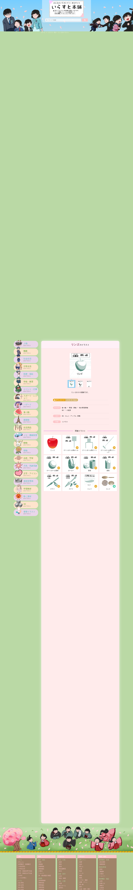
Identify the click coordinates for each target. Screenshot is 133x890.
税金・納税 (62, 878)
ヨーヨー (72, 463)
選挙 (60, 864)
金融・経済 (61, 874)
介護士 (41, 871)
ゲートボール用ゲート (89, 443)
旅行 (80, 886)
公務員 (40, 878)
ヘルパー (41, 873)
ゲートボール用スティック (108, 444)
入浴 (80, 869)
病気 (80, 878)
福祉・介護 (61, 881)
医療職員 (41, 866)
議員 (60, 862)
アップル (73, 416)
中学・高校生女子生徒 (25, 873)
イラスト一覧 (52, 32)
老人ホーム (62, 885)
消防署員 (41, 887)
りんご (67, 416)
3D (63, 410)
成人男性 (21, 883)
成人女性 (21, 885)
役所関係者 (42, 880)
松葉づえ (102, 883)
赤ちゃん (21, 862)
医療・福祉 (41, 860)
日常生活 (81, 856)
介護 (60, 883)
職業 (39, 856)
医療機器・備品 (104, 879)
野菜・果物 (72, 408)
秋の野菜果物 (83, 408)
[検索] (85, 20)
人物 (19, 856)
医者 (40, 862)
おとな (19, 880)
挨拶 (80, 862)
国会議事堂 (62, 869)
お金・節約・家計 (84, 889)
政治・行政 (61, 860)
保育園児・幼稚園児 (24, 864)
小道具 (68, 410)
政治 (60, 871)
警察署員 (41, 883)
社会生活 (61, 856)
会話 (80, 864)
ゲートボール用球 (53, 463)
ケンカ (81, 873)
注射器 (102, 888)
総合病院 (102, 862)
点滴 (101, 881)
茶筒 (90, 463)
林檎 (78, 416)
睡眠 (80, 875)
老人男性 (21, 887)
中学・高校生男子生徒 (25, 871)
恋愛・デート (83, 882)
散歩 (80, 871)
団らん (81, 866)
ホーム (43, 32)
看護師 (41, 864)
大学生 (20, 875)
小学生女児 (21, 869)
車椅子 (102, 885)
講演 (60, 866)
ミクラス (65, 422)
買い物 (81, 884)
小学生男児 (21, 866)
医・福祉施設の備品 (45, 875)
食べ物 (64, 408)
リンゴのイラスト (63, 32)
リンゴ (52, 443)
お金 (60, 876)
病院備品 (41, 869)
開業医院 (102, 864)
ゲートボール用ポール (71, 443)
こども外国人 (22, 878)
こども (19, 860)
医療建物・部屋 (104, 860)
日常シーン (82, 860)
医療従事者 (102, 867)
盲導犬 (61, 888)
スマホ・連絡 (83, 880)
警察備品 (41, 885)
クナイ (53, 482)
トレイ (90, 482)
